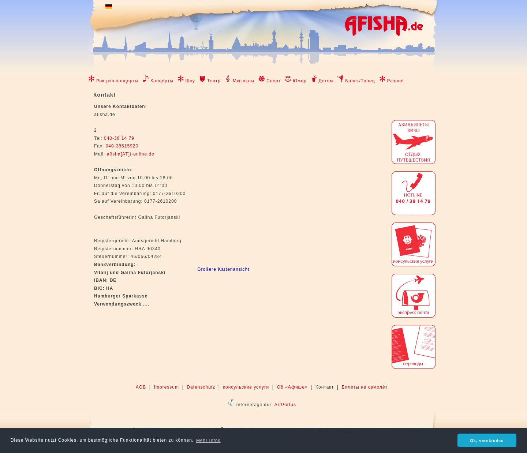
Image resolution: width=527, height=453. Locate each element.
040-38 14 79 (119, 138)
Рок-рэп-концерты (117, 80)
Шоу (190, 80)
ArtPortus (285, 404)
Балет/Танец (360, 80)
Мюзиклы (243, 80)
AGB (141, 387)
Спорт (273, 80)
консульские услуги (246, 387)
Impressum (166, 387)
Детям (326, 80)
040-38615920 (121, 146)
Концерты (161, 80)
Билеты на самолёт (365, 387)
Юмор (300, 80)
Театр (214, 80)
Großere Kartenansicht (223, 269)
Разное (395, 80)
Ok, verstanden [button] (487, 440)
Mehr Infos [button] (208, 440)
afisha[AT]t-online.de (130, 154)
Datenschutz (201, 387)
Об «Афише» (292, 387)
